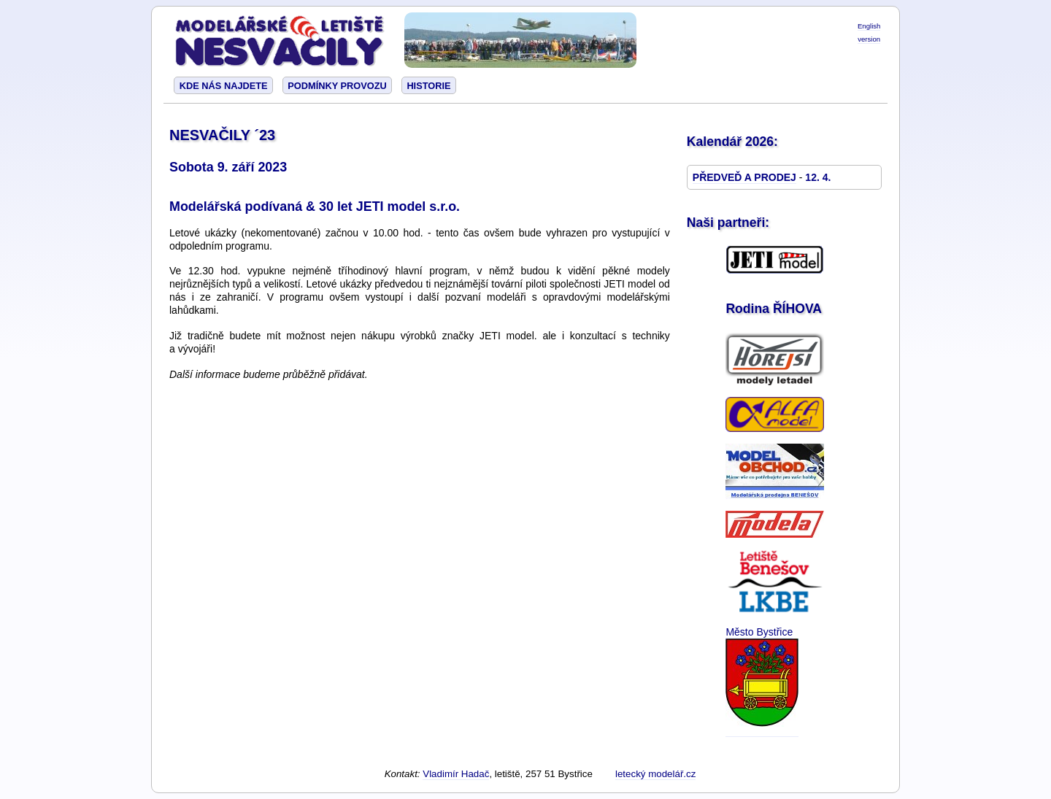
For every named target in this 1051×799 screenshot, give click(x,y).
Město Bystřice (759, 632)
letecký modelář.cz (655, 773)
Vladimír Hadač (456, 773)
